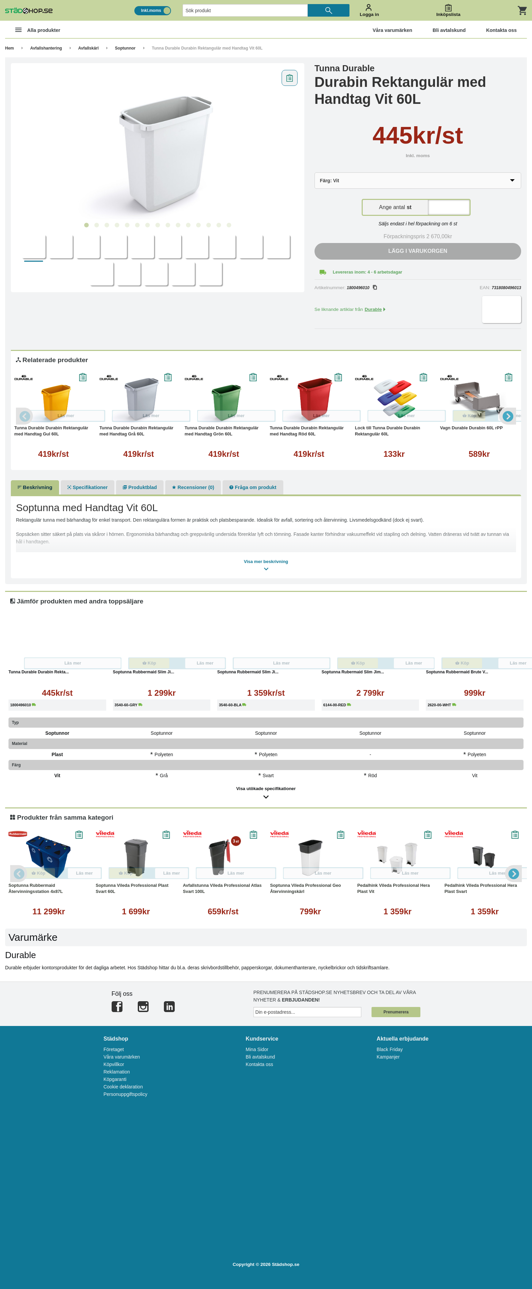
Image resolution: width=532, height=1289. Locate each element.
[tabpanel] (157, 143)
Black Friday (390, 1049)
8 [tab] (157, 225)
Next (507, 416)
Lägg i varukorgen (417, 251)
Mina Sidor (257, 1049)
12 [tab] (198, 225)
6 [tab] (137, 225)
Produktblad (140, 487)
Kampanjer (388, 1057)
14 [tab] (218, 225)
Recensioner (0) (193, 487)
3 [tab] (106, 225)
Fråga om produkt (252, 487)
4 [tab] (116, 225)
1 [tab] (86, 225)
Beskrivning (35, 487)
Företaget (113, 1049)
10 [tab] (177, 225)
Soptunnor (125, 48)
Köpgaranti (115, 1079)
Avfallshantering (46, 48)
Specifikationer (88, 487)
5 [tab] (127, 225)
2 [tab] (96, 225)
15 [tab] (228, 225)
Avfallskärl (88, 48)
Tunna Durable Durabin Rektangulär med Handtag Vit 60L (207, 48)
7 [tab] (147, 225)
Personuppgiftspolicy (125, 1094)
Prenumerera (395, 1012)
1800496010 (362, 287)
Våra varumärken (121, 1057)
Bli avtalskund (260, 1057)
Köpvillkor (113, 1064)
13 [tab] (208, 225)
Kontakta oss (259, 1064)
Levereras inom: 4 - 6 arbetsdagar (367, 272)
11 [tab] (188, 225)
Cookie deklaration (123, 1086)
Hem (9, 48)
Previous (24, 416)
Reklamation (116, 1072)
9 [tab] (167, 225)
